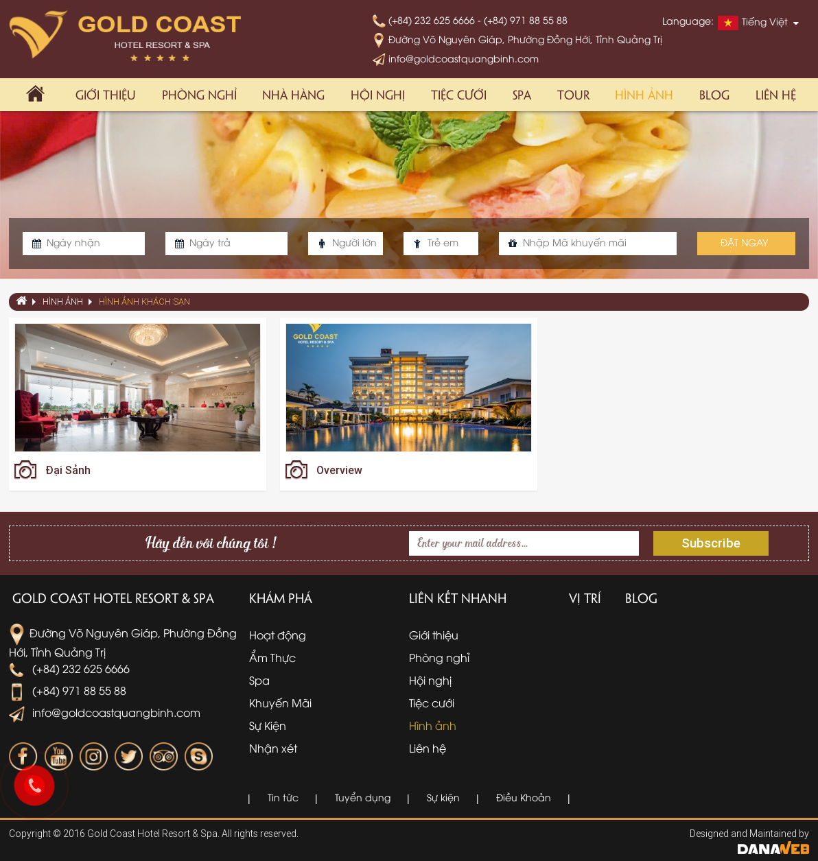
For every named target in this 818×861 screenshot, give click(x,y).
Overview (339, 470)
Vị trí (585, 597)
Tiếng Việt (753, 22)
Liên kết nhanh (457, 597)
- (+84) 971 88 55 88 (523, 19)
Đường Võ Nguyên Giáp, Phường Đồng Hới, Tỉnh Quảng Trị (517, 38)
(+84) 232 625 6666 (425, 19)
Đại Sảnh (68, 470)
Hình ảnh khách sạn (144, 301)
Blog (641, 597)
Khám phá (280, 597)
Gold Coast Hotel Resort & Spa (113, 597)
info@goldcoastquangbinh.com (456, 57)
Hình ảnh (63, 301)
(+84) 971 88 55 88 (67, 690)
